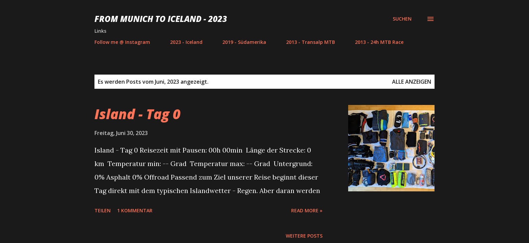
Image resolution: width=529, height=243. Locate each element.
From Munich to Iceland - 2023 (160, 18)
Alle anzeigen (411, 81)
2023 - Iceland (186, 42)
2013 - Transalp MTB (310, 42)
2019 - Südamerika (244, 42)
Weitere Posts (304, 236)
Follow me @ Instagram (122, 42)
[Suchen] (402, 19)
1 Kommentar (134, 210)
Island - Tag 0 (137, 114)
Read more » (307, 210)
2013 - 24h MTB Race (379, 42)
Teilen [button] (102, 210)
